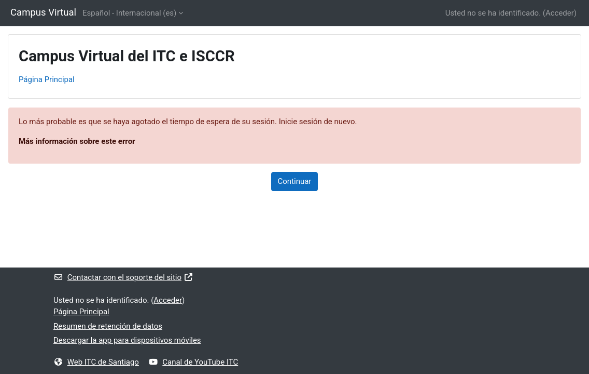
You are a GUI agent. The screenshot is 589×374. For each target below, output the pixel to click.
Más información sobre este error (77, 141)
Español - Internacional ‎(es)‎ (129, 13)
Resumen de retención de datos (107, 326)
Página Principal (47, 79)
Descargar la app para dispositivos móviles (127, 340)
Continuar (295, 181)
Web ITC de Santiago (96, 362)
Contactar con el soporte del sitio (123, 277)
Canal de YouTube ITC (194, 362)
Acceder (559, 13)
